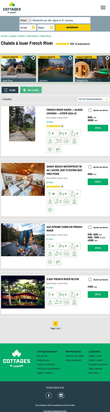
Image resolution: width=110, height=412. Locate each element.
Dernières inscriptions (98, 364)
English (40, 372)
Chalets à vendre (96, 360)
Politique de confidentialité (48, 368)
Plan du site (42, 355)
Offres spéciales (95, 368)
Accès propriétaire (73, 360)
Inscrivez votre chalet (74, 355)
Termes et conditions (46, 364)
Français (48, 372)
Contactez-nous (43, 360)
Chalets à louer (95, 355)
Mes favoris (94, 372)
